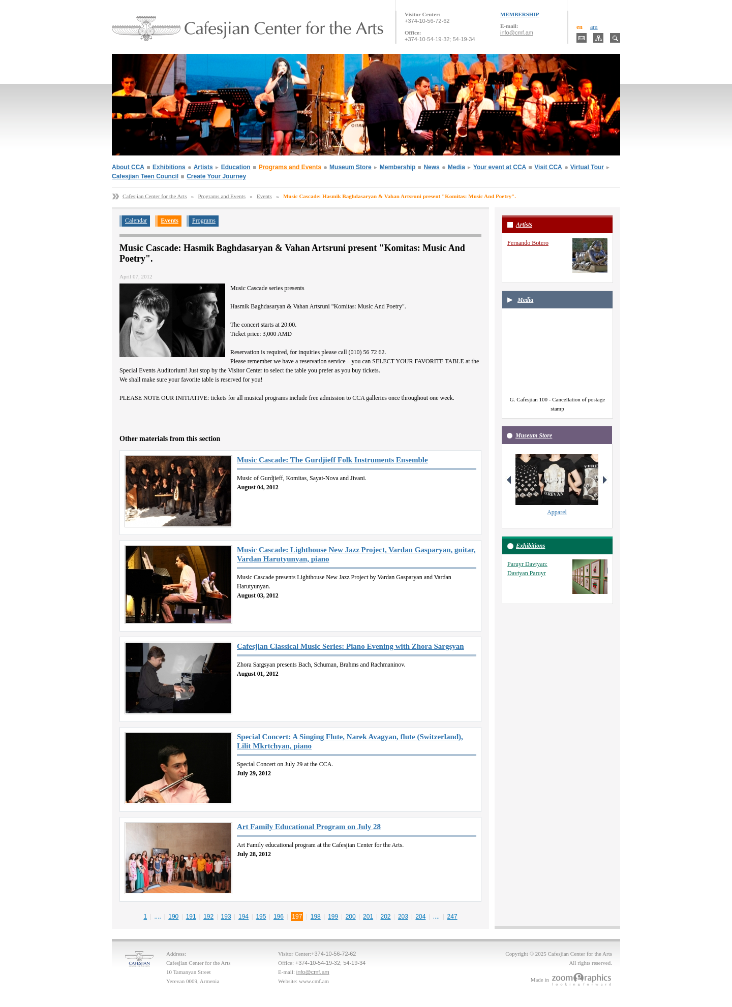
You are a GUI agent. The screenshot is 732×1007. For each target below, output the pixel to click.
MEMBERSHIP (519, 14)
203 (403, 916)
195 (261, 916)
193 (226, 916)
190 (173, 916)
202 (386, 916)
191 (191, 916)
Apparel (557, 512)
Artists (203, 167)
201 (368, 916)
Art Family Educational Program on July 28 (309, 827)
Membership (398, 167)
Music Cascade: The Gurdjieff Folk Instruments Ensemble (332, 460)
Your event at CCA (499, 167)
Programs (204, 220)
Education (236, 167)
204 (420, 916)
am (594, 26)
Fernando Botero (527, 242)
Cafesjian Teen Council (145, 176)
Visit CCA (548, 167)
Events (264, 196)
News (431, 167)
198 (316, 916)
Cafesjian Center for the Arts (155, 196)
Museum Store (350, 167)
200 (351, 916)
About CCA (128, 167)
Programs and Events (290, 167)
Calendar (136, 220)
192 (208, 916)
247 (452, 916)
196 (278, 916)
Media (456, 167)
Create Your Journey (216, 176)
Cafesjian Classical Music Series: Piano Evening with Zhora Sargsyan (350, 646)
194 (243, 916)
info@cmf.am (516, 32)
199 (333, 916)
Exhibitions (169, 167)
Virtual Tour (587, 167)
